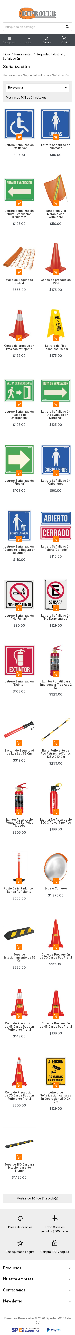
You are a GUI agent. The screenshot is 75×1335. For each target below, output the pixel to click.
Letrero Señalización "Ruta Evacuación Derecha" (55, 414)
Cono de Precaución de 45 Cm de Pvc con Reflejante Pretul (19, 1026)
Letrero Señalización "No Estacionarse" (55, 617)
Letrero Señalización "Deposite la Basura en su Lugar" (19, 549)
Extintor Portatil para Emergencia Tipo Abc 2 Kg (56, 684)
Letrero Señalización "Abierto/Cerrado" (55, 548)
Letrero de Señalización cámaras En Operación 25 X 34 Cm (55, 1097)
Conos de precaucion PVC (56, 281)
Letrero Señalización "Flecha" (19, 482)
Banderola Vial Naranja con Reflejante (55, 214)
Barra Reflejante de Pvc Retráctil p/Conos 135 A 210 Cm (56, 753)
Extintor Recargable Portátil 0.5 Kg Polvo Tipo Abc (19, 822)
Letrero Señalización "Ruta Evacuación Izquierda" (19, 214)
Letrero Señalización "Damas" (55, 146)
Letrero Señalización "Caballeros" (55, 482)
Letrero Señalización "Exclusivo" (19, 146)
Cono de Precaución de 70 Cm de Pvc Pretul (56, 956)
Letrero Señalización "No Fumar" (19, 617)
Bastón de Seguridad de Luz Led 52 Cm (19, 752)
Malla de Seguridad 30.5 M (19, 281)
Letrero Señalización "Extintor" (19, 683)
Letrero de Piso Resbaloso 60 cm (56, 347)
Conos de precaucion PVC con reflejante (19, 347)
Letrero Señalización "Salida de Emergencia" (19, 414)
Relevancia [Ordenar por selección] (38, 87)
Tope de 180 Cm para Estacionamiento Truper (19, 1167)
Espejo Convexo (56, 888)
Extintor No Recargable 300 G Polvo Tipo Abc (56, 821)
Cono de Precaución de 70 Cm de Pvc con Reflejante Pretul (19, 1095)
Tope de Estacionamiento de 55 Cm (19, 957)
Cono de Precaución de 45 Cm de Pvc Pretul (56, 1025)
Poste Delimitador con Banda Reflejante (19, 890)
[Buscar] (37, 27)
